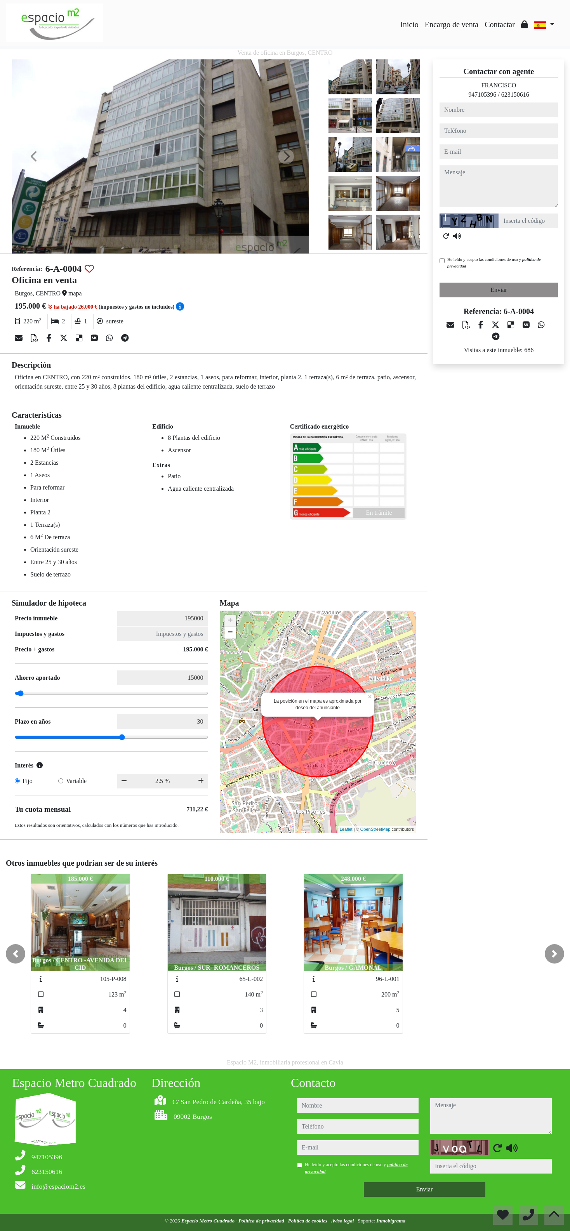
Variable (76, 781)
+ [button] (230, 621)
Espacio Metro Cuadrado (208, 1221)
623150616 (515, 94)
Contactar (500, 24)
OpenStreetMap (375, 829)
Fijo (28, 781)
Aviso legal (343, 1221)
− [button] (230, 633)
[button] (15, 954)
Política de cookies (308, 1221)
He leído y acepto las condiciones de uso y (493, 262)
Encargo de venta (451, 24)
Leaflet (346, 829)
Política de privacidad (261, 1221)
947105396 (482, 94)
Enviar (498, 289)
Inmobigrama (390, 1221)
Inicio (409, 24)
